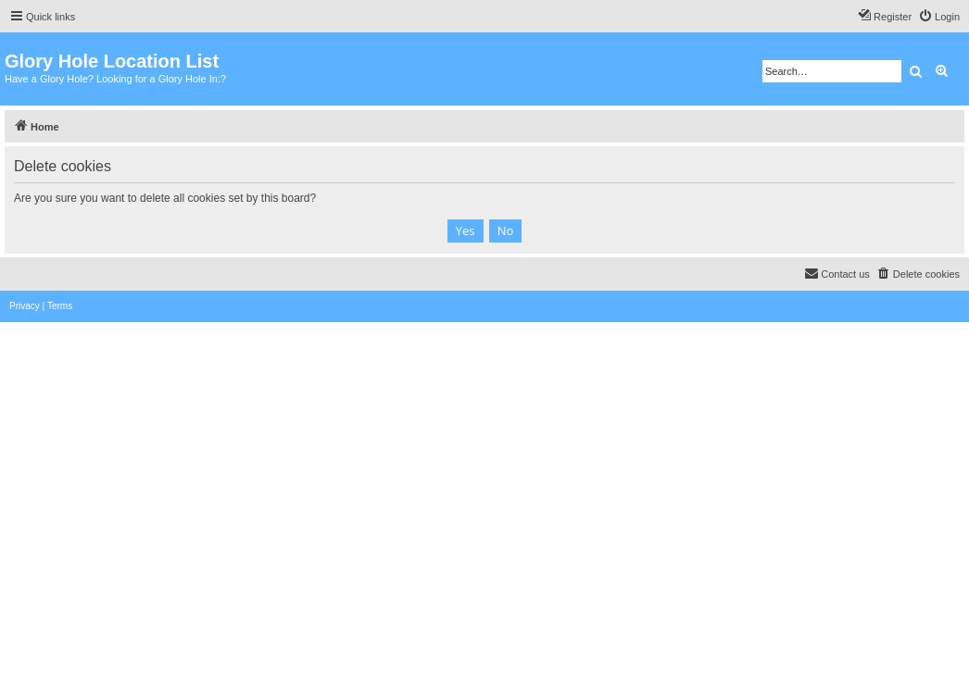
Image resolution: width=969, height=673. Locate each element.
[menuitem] (939, 17)
